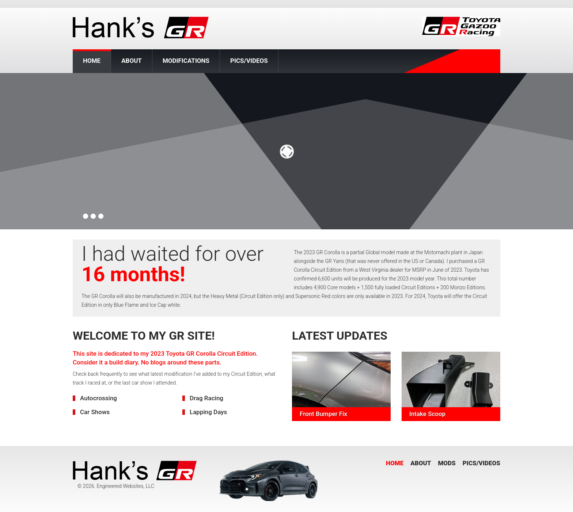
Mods (446, 463)
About (131, 60)
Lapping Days (208, 412)
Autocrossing (98, 398)
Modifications (186, 60)
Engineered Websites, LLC (125, 486)
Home (92, 61)
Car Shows (95, 412)
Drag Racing (206, 398)
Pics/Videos (249, 60)
